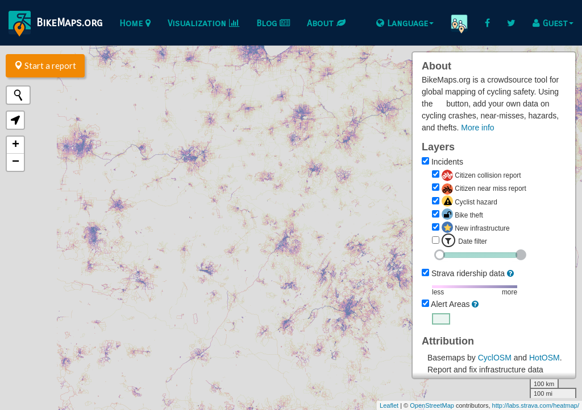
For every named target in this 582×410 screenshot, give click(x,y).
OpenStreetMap (432, 405)
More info (477, 127)
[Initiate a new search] (18, 95)
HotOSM (544, 357)
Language (405, 23)
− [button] (15, 162)
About (326, 23)
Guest (553, 23)
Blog (273, 23)
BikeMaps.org (55, 23)
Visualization (203, 23)
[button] (15, 120)
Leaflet (389, 405)
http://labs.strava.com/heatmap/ (535, 405)
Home (135, 23)
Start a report (45, 65)
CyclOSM (495, 357)
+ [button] (15, 145)
